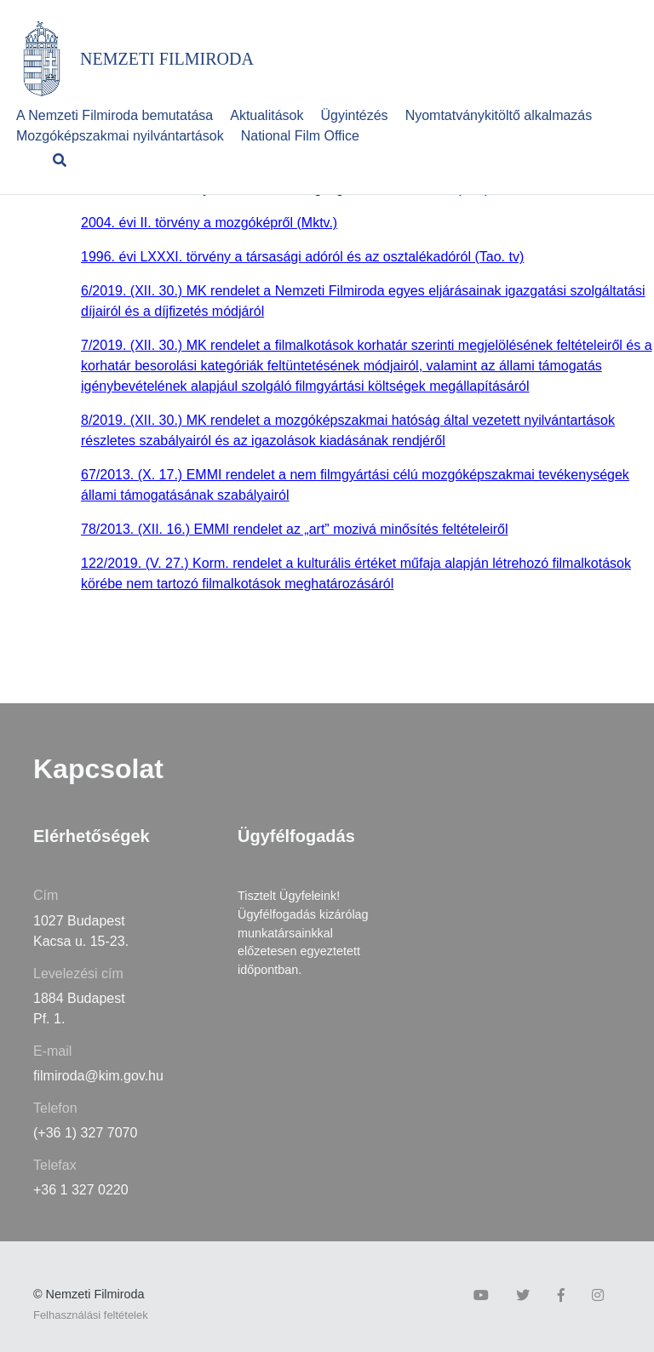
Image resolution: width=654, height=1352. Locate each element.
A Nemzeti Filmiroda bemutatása (114, 115)
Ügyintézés (353, 115)
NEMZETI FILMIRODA (167, 58)
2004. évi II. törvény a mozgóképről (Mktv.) (209, 222)
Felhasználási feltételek (90, 1315)
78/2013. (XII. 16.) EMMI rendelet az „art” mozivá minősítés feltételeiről (294, 529)
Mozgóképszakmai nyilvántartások (120, 136)
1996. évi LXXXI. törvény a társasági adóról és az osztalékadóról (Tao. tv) (302, 256)
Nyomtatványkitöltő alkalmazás (499, 115)
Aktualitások (266, 115)
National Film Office (300, 136)
